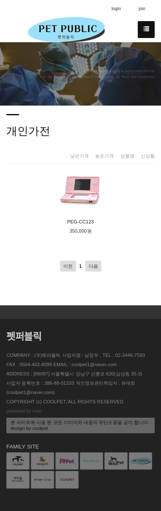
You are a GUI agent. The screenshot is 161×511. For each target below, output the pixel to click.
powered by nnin (23, 410)
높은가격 (104, 155)
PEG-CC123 (81, 196)
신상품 (148, 155)
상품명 (127, 155)
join (142, 8)
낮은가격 (79, 155)
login (116, 8)
